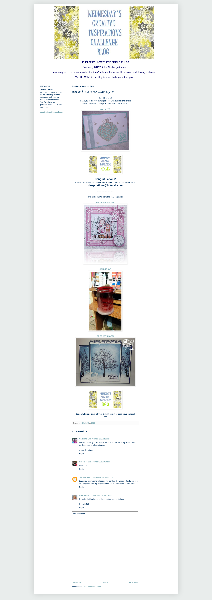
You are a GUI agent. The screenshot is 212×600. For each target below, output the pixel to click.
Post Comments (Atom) (92, 587)
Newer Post (77, 582)
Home (105, 582)
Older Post (133, 582)
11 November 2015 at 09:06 (100, 495)
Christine (83, 439)
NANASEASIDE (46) (105, 202)
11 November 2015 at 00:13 (102, 477)
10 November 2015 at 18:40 (99, 462)
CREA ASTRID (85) (105, 336)
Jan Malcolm (84, 477)
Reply (81, 454)
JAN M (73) (105, 109)
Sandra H (83, 462)
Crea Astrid (84, 495)
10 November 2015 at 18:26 (99, 439)
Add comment (79, 514)
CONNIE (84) (105, 269)
